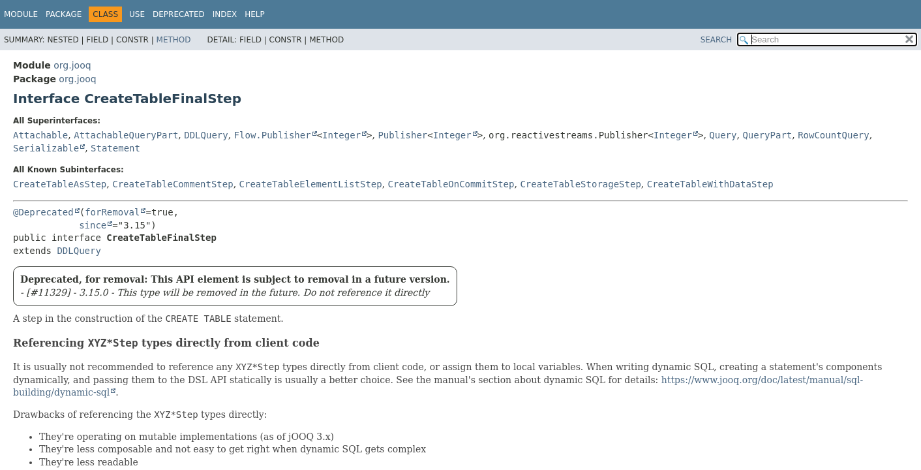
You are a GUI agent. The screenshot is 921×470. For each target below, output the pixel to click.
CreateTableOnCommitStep (451, 184)
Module (21, 14)
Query (722, 135)
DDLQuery (206, 135)
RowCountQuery (833, 135)
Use (137, 14)
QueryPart (767, 135)
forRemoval (112, 212)
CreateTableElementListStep (310, 184)
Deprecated (179, 14)
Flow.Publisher (272, 135)
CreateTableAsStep (59, 184)
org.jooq (72, 65)
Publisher (402, 135)
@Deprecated (43, 212)
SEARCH (716, 39)
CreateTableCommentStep (172, 184)
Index (225, 14)
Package (64, 14)
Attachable (40, 135)
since (92, 225)
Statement (115, 148)
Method (174, 39)
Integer (341, 135)
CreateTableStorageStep (580, 184)
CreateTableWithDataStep (710, 184)
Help (255, 14)
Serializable (46, 148)
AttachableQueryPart (126, 135)
